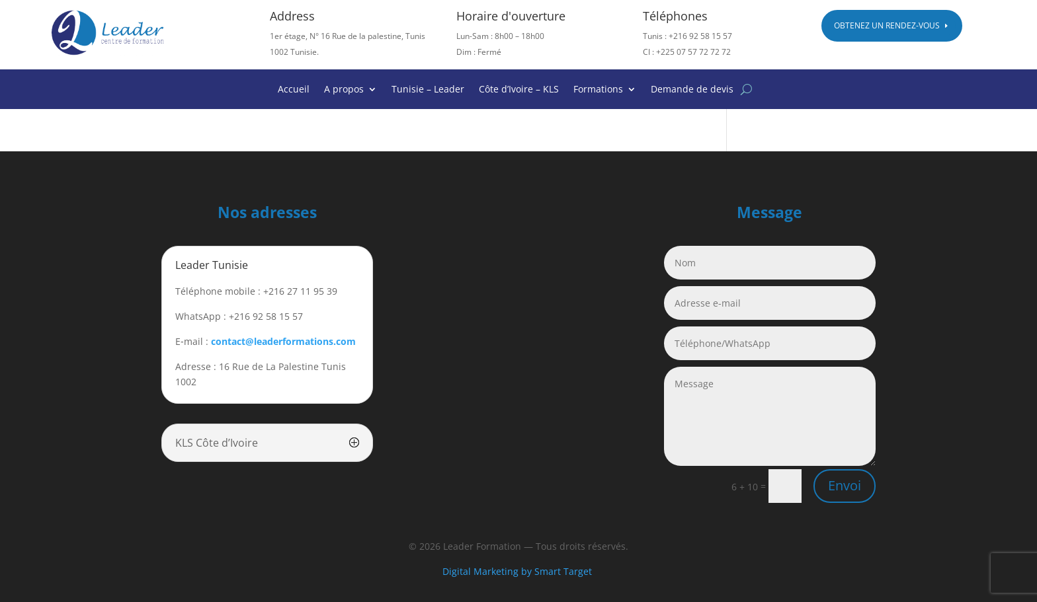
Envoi (844, 485)
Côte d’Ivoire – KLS (519, 90)
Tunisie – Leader (428, 90)
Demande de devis (692, 90)
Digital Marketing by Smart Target (518, 571)
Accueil (294, 90)
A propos (344, 90)
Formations (598, 90)
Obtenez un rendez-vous (887, 25)
